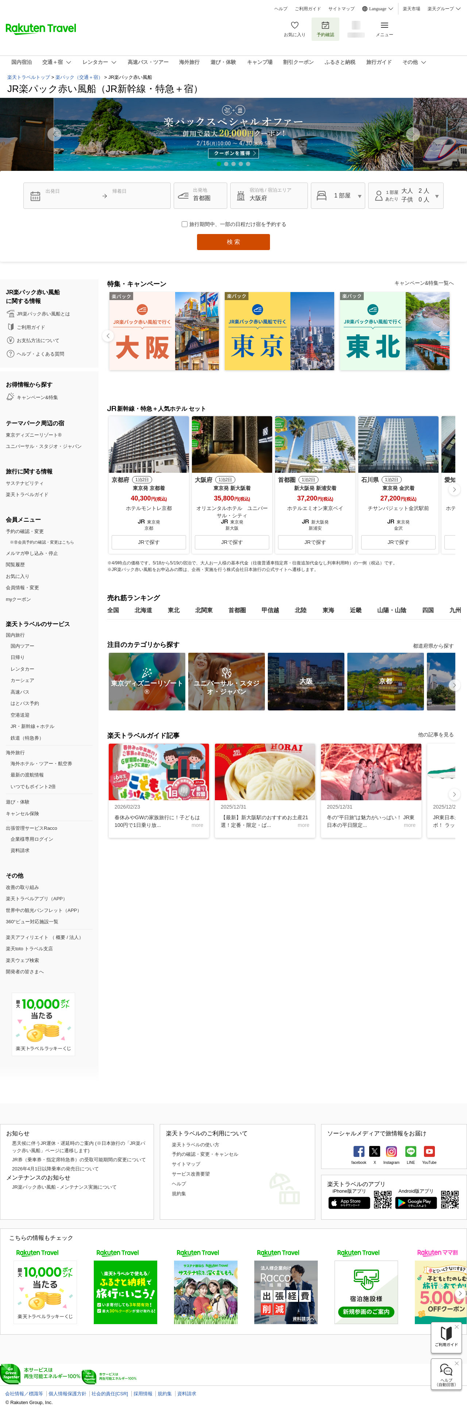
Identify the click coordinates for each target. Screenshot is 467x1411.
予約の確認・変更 (25, 531)
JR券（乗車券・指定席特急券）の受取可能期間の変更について (79, 1159)
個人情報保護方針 (67, 1393)
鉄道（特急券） (27, 738)
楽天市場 (411, 8)
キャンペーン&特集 (37, 397)
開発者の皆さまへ (25, 971)
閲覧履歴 (15, 564)
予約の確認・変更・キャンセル (205, 1154)
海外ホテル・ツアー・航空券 (41, 763)
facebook (358, 1163)
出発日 (53, 191)
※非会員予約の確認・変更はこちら (42, 542)
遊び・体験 (18, 802)
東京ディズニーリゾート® (34, 435)
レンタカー (22, 669)
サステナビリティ (25, 483)
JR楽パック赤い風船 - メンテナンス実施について (64, 1187)
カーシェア (22, 680)
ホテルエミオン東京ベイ (315, 508)
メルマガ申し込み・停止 (32, 553)
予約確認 (325, 29)
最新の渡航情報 (27, 775)
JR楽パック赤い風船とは (43, 314)
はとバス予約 (25, 703)
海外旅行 (15, 752)
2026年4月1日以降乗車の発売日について (55, 1169)
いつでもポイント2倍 (33, 786)
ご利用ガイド (308, 8)
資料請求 (20, 850)
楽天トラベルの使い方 (195, 1144)
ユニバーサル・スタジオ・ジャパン (44, 446)
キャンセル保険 (22, 813)
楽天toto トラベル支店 (29, 948)
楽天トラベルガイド (27, 494)
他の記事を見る (436, 734)
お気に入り (295, 29)
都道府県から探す (433, 646)
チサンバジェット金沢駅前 (398, 508)
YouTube (429, 1163)
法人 (74, 937)
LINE (411, 1163)
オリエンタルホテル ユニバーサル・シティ (232, 511)
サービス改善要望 (191, 1174)
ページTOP (15, 1100)
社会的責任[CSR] (110, 1393)
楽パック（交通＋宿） (79, 77)
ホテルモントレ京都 (149, 508)
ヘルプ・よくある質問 (40, 354)
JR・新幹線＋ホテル (32, 726)
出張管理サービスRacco (31, 828)
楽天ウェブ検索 (22, 960)
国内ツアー (22, 646)
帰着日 (119, 191)
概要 (60, 937)
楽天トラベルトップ (28, 77)
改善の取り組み (22, 887)
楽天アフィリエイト (27, 937)
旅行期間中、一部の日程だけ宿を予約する (237, 224)
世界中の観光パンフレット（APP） (44, 910)
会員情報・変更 (22, 587)
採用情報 (143, 1393)
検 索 (233, 242)
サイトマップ (341, 8)
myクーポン (18, 599)
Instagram (391, 1163)
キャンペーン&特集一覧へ (424, 283)
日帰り (18, 657)
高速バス (20, 692)
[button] (413, 134)
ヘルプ (280, 8)
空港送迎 (20, 715)
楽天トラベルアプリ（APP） (36, 898)
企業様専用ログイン (32, 839)
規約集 (179, 1193)
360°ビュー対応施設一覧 (32, 921)
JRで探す (148, 542)
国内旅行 (15, 635)
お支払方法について (38, 340)
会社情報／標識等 (24, 1393)
